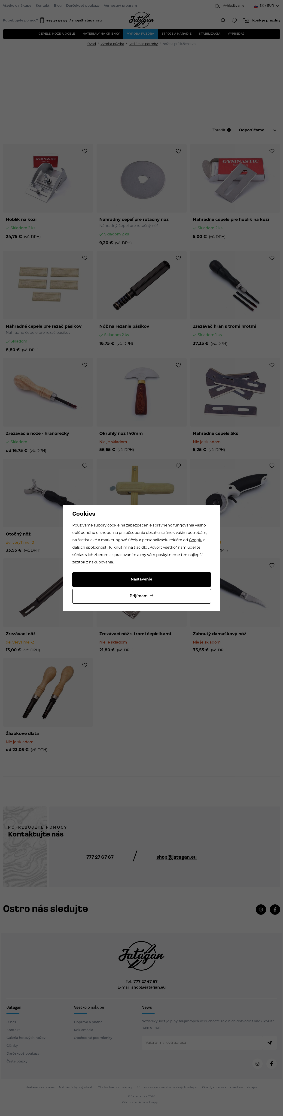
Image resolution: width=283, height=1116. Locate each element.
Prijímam (139, 596)
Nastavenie (141, 579)
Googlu (195, 540)
